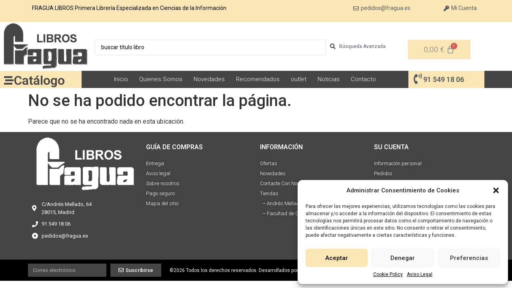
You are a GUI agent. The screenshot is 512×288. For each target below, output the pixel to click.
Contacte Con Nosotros (285, 183)
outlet (298, 79)
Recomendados (258, 79)
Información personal (398, 163)
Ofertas (268, 163)
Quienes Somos (160, 79)
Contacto (363, 79)
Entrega (155, 163)
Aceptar (336, 258)
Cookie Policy (388, 274)
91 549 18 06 (443, 79)
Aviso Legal (419, 274)
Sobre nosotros (163, 183)
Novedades (209, 79)
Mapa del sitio (162, 203)
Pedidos (383, 173)
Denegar (402, 258)
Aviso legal (158, 173)
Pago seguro (160, 193)
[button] (496, 190)
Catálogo (39, 80)
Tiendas (269, 193)
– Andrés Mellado (281, 203)
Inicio (121, 79)
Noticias (329, 79)
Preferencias (469, 258)
